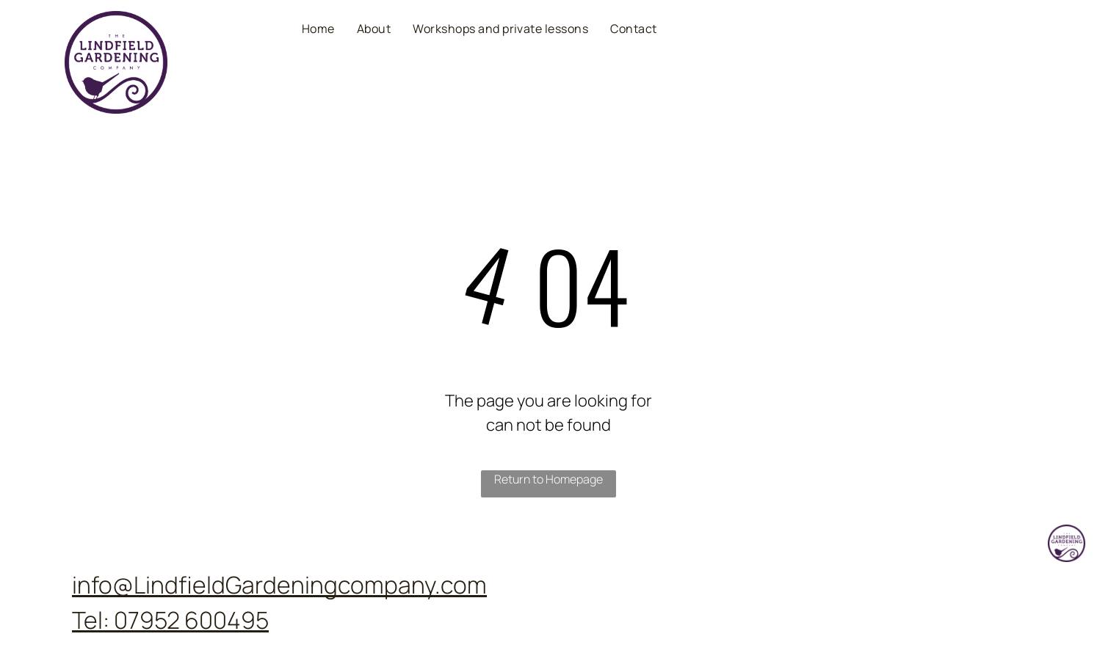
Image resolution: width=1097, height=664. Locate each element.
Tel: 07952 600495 (170, 620)
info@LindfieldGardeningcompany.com (279, 585)
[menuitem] (318, 28)
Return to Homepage (548, 479)
